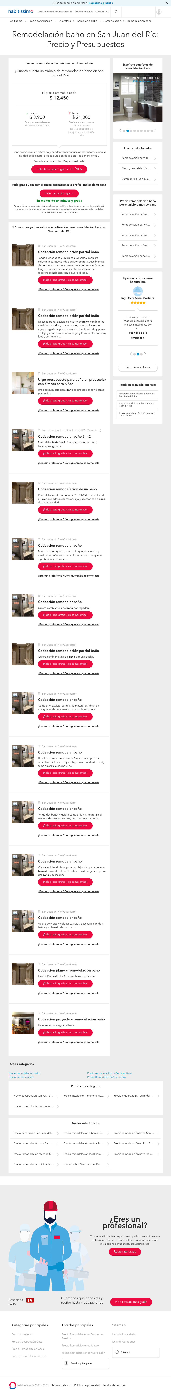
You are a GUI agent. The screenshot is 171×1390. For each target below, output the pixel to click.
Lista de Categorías (123, 1342)
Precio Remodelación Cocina (29, 1356)
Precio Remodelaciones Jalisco (80, 1346)
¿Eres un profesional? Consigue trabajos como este (68, 289)
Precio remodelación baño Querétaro (109, 1073)
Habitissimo (15, 21)
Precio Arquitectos (23, 1334)
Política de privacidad (87, 1385)
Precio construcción (40, 21)
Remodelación (112, 21)
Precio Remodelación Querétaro (106, 1077)
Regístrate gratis (125, 1251)
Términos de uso (61, 1385)
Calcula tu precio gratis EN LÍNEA (59, 169)
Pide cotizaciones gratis (131, 1301)
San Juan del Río (87, 21)
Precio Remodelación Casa (28, 1349)
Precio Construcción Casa (27, 1342)
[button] (120, 130)
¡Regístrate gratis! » (100, 3)
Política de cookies (114, 1385)
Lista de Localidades (124, 1334)
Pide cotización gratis (59, 193)
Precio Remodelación (21, 1077)
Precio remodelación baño (24, 1073)
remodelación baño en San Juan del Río (136, 395)
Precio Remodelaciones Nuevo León (83, 1353)
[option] (137, 97)
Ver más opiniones (138, 367)
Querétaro (65, 21)
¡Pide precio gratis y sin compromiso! (65, 280)
